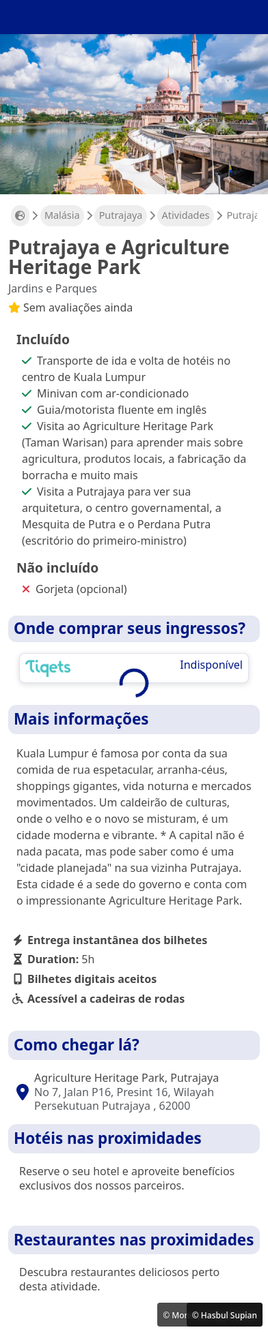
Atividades (186, 215)
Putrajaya (121, 215)
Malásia (62, 215)
